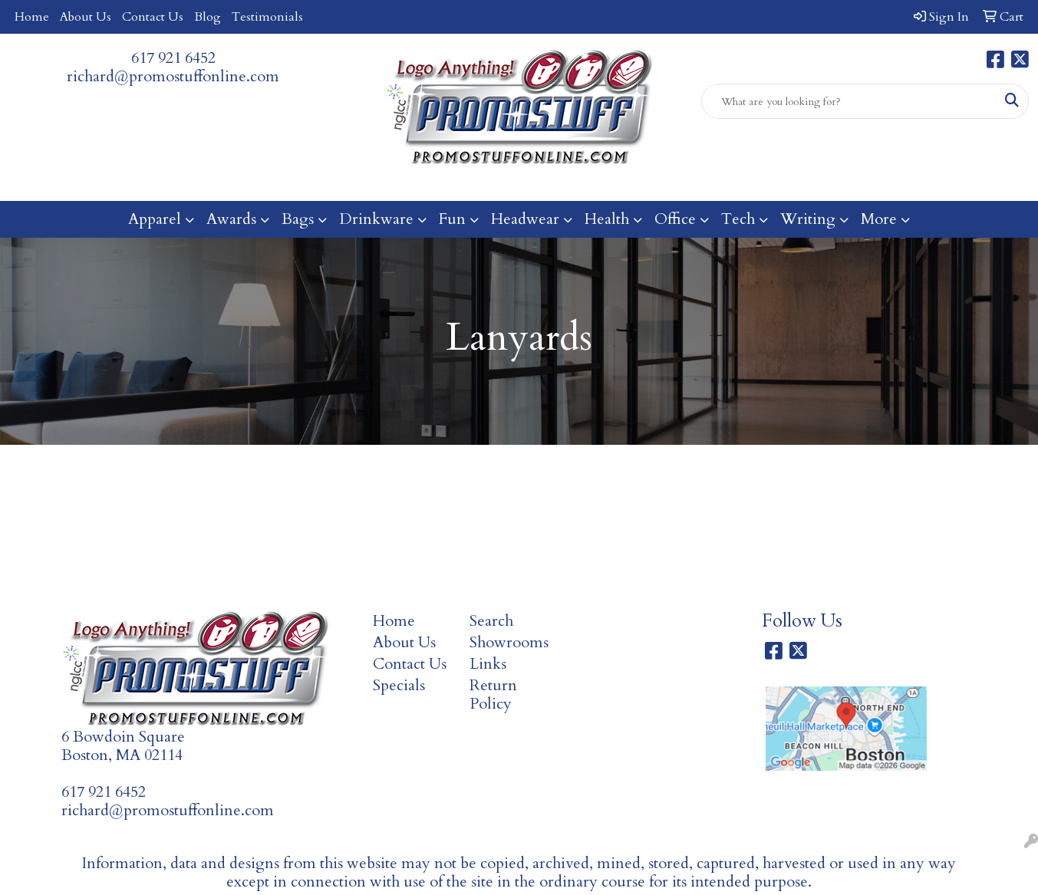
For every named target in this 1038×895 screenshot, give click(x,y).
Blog (207, 16)
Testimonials (267, 16)
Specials (399, 685)
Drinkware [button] (376, 219)
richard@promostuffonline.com (173, 76)
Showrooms (509, 642)
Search (491, 620)
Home (32, 16)
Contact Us (152, 16)
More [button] (879, 219)
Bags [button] (298, 219)
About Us (85, 16)
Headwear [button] (525, 219)
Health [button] (607, 219)
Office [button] (675, 219)
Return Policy (493, 694)
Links (488, 663)
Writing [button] (807, 219)
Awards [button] (231, 219)
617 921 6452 (173, 58)
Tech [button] (738, 219)
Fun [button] (452, 219)
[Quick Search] (849, 101)
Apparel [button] (154, 219)
